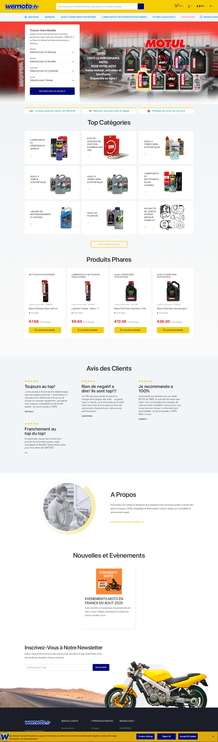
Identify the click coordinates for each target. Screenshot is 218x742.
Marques (50, 17)
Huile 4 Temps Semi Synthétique (78, 17)
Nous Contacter (68, 728)
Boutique (32, 17)
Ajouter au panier (45, 330)
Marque (33, 49)
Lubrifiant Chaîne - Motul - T (85, 308)
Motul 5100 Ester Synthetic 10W (130, 308)
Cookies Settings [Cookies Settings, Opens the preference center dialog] (145, 737)
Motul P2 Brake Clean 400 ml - (44, 308)
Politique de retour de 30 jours (168, 111)
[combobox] (52, 52)
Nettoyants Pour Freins (42, 274)
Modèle (33, 58)
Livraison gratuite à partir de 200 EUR (55, 111)
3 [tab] (93, 94)
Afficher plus (109, 244)
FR (200, 6)
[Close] (213, 737)
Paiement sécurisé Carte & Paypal (111, 111)
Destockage (188, 17)
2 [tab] (91, 94)
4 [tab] (95, 94)
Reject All (167, 737)
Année (32, 77)
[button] (181, 6)
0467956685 (125, 728)
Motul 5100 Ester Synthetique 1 (172, 308)
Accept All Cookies (188, 737)
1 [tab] (89, 94)
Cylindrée (33, 68)
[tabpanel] (109, 63)
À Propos (95, 728)
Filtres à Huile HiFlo (164, 17)
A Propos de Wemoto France (127, 522)
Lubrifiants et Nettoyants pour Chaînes (124, 17)
